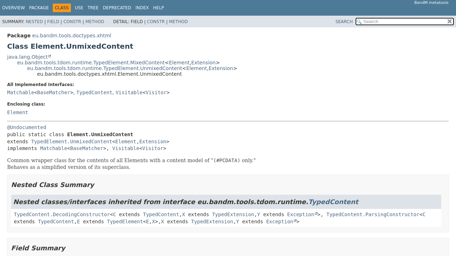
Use (79, 7)
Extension (203, 62)
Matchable (20, 92)
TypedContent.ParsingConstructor (372, 214)
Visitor (156, 92)
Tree (93, 7)
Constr (72, 21)
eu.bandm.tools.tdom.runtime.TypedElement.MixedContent (91, 62)
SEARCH (344, 21)
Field (53, 21)
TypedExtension (233, 214)
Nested (34, 21)
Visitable (128, 92)
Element (179, 62)
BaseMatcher (53, 92)
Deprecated (117, 7)
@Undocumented (26, 127)
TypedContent (94, 92)
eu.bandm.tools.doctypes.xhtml (71, 35)
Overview (13, 7)
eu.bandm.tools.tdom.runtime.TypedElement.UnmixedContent (104, 68)
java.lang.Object (27, 57)
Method (95, 21)
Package (39, 7)
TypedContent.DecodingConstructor (62, 214)
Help (158, 7)
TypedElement (125, 221)
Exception (300, 214)
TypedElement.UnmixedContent (71, 141)
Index (142, 7)
